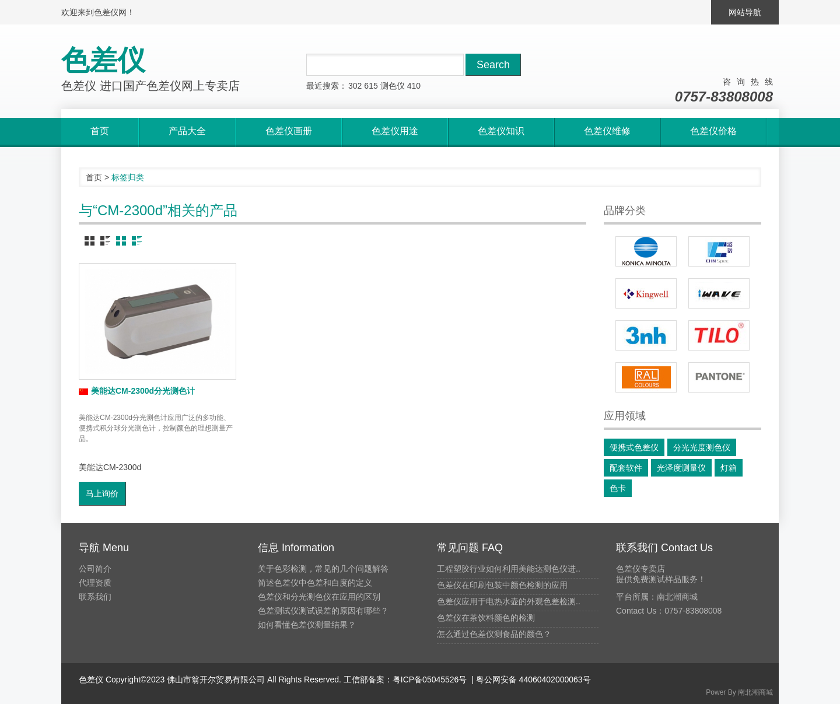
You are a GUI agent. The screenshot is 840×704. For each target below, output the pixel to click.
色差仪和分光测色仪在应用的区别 (319, 596)
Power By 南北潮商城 (739, 692)
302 (355, 85)
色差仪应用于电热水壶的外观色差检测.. (508, 601)
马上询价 (102, 493)
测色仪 (392, 85)
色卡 (618, 488)
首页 (94, 177)
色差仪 (91, 679)
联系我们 (95, 596)
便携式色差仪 (634, 447)
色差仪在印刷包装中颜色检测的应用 (502, 585)
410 (414, 85)
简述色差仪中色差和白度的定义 (315, 582)
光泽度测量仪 (681, 467)
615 (370, 85)
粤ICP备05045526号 (430, 679)
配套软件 (626, 467)
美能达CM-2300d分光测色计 (137, 390)
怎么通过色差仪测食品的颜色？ (494, 634)
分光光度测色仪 (701, 447)
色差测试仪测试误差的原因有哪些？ (323, 610)
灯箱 (728, 467)
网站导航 (745, 12)
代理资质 (95, 582)
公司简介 (95, 568)
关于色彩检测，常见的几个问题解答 (323, 568)
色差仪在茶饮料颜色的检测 (486, 617)
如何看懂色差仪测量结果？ (307, 624)
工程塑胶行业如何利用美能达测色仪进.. (508, 568)
